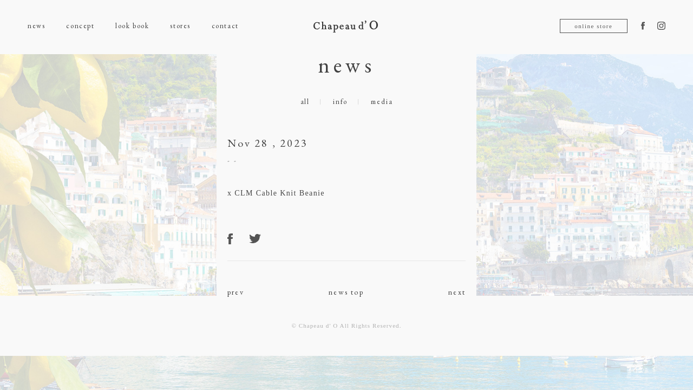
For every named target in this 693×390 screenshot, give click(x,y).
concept (80, 25)
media (382, 101)
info (340, 101)
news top (346, 292)
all (305, 101)
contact (225, 25)
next (457, 292)
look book (132, 25)
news (36, 25)
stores (180, 25)
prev (235, 292)
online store (593, 26)
